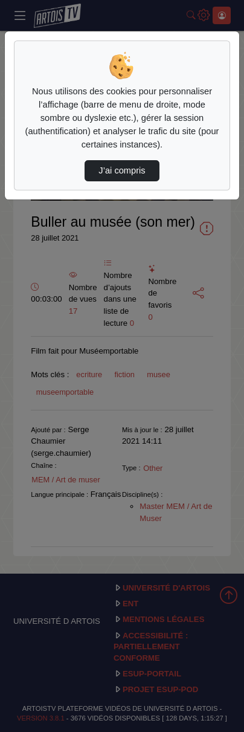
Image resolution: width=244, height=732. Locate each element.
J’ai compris (121, 170)
